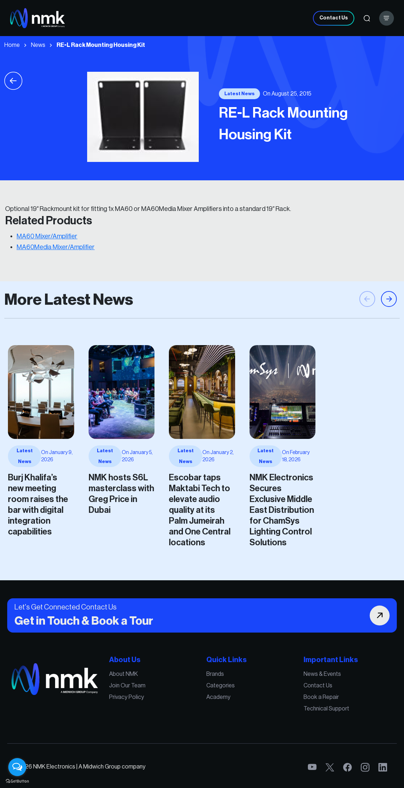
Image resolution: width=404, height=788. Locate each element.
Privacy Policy (147, 701)
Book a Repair (288, 701)
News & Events (289, 684)
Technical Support (292, 709)
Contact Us (333, 18)
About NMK (144, 684)
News (38, 45)
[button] (389, 323)
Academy (214, 701)
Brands (211, 684)
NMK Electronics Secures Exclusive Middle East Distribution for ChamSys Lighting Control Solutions (260, 492)
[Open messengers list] (17, 767)
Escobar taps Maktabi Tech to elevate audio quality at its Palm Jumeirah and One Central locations (200, 492)
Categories (215, 692)
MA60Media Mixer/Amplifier (56, 247)
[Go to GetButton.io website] (17, 781)
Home (12, 45)
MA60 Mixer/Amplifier (47, 236)
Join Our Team (147, 692)
